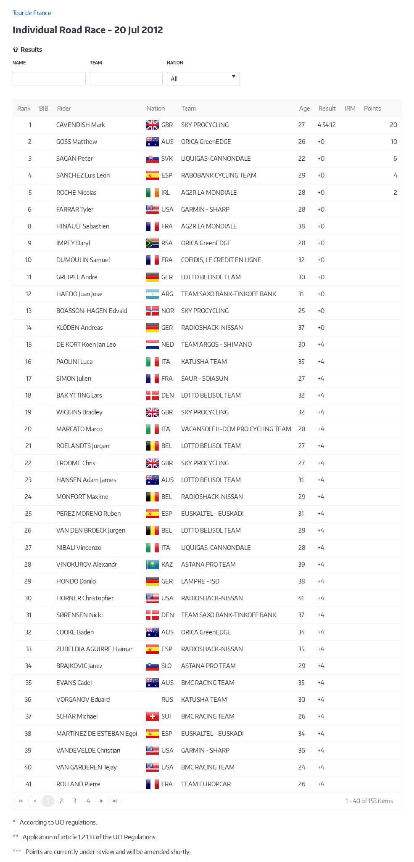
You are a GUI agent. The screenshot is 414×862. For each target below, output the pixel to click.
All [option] (174, 78)
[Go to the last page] (115, 801)
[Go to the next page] (101, 801)
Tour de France (32, 12)
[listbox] (203, 78)
